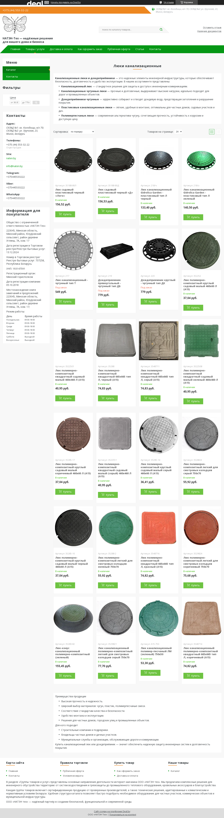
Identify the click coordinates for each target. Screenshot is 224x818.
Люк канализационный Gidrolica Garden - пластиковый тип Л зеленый (198, 194)
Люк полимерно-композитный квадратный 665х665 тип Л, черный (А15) (114, 375)
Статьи (139, 49)
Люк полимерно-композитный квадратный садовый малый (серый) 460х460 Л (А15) (114, 470)
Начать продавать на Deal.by (66, 2)
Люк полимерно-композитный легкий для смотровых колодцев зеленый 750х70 (115, 562)
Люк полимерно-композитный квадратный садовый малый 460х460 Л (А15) (70, 375)
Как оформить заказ (90, 49)
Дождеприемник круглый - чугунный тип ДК (158, 281)
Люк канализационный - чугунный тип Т (71, 281)
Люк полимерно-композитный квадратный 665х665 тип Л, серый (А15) (157, 375)
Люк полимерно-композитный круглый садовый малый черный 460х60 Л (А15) (71, 562)
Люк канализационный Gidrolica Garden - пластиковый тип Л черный (156, 194)
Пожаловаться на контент (122, 814)
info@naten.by (14, 166)
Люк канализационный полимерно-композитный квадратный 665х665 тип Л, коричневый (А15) (200, 652)
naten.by (11, 158)
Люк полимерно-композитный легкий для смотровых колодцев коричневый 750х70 (200, 562)
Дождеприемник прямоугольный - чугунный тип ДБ (109, 283)
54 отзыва (169, 2)
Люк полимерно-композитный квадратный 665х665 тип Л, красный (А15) (157, 562)
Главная (15, 49)
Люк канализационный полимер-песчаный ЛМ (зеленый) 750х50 (156, 651)
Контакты (155, 49)
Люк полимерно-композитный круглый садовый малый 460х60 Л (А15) (200, 284)
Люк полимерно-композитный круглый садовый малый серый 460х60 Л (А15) (156, 468)
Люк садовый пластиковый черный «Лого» (69, 192)
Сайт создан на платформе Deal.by (112, 811)
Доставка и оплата (61, 49)
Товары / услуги (35, 49)
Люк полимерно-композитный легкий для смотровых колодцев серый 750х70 (200, 468)
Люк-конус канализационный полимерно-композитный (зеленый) (72, 652)
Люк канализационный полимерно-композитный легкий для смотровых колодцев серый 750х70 (115, 652)
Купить (67, 214)
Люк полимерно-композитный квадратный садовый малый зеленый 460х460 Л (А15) (200, 376)
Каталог (11, 69)
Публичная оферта (118, 49)
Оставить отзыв (212, 27)
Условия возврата (73, 775)
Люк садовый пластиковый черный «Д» (115, 191)
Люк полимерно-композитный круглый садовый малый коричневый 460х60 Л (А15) (73, 468)
